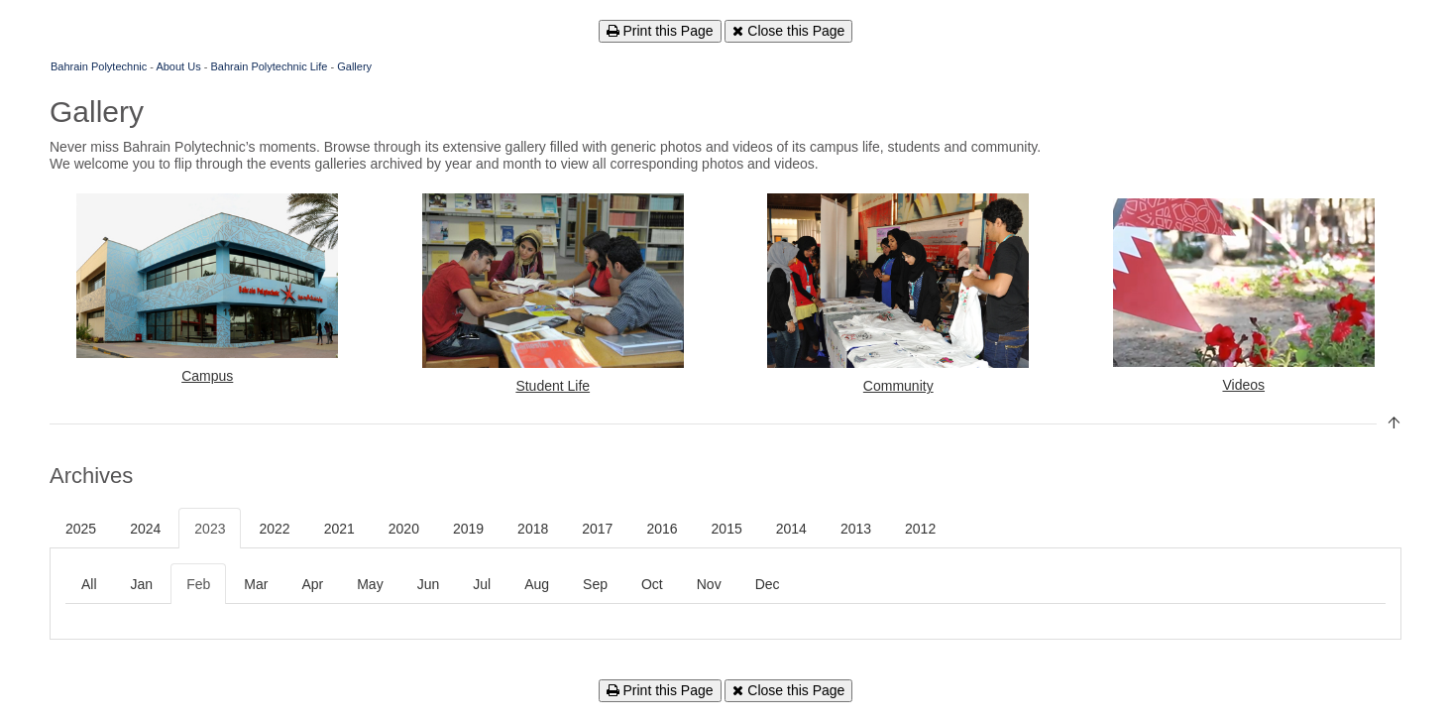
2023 (209, 529)
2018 (532, 529)
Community (898, 386)
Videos (1243, 385)
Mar (256, 584)
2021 (339, 529)
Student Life (552, 386)
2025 (80, 529)
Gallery (354, 66)
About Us (178, 66)
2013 (855, 529)
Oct (652, 584)
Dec (767, 584)
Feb (198, 584)
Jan (142, 584)
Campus (207, 376)
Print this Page (660, 31)
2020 (404, 529)
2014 (791, 529)
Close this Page (788, 31)
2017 (597, 529)
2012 (920, 529)
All (89, 584)
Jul (482, 584)
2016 (661, 529)
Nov (709, 584)
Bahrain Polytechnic (99, 66)
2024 (145, 529)
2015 (727, 529)
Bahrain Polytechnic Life (268, 66)
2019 (468, 529)
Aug (536, 584)
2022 (274, 529)
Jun (428, 584)
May (370, 584)
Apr (312, 584)
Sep (595, 584)
